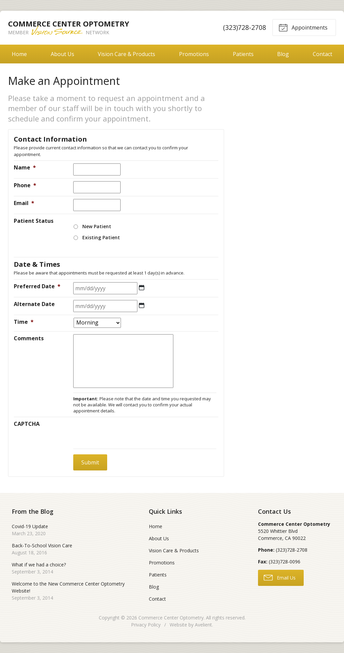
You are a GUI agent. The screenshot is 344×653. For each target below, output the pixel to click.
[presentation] (124, 433)
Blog (283, 54)
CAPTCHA (27, 424)
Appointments (303, 27)
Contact (157, 599)
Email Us (280, 577)
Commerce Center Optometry (171, 617)
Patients (243, 54)
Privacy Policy (146, 624)
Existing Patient (101, 237)
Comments (29, 338)
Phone (25, 185)
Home (19, 54)
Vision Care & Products (126, 54)
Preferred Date (37, 286)
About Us (62, 54)
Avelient (203, 624)
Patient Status (33, 220)
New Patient (96, 226)
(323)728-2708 (244, 27)
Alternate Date (34, 304)
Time (24, 321)
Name (25, 167)
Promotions (194, 54)
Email (24, 203)
